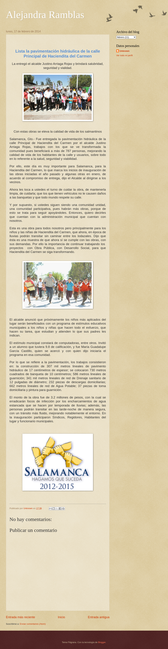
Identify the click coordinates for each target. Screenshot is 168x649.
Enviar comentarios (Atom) (33, 624)
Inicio (61, 617)
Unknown (124, 51)
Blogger (102, 642)
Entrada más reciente (20, 617)
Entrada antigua (98, 617)
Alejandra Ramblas (45, 14)
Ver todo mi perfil (124, 55)
